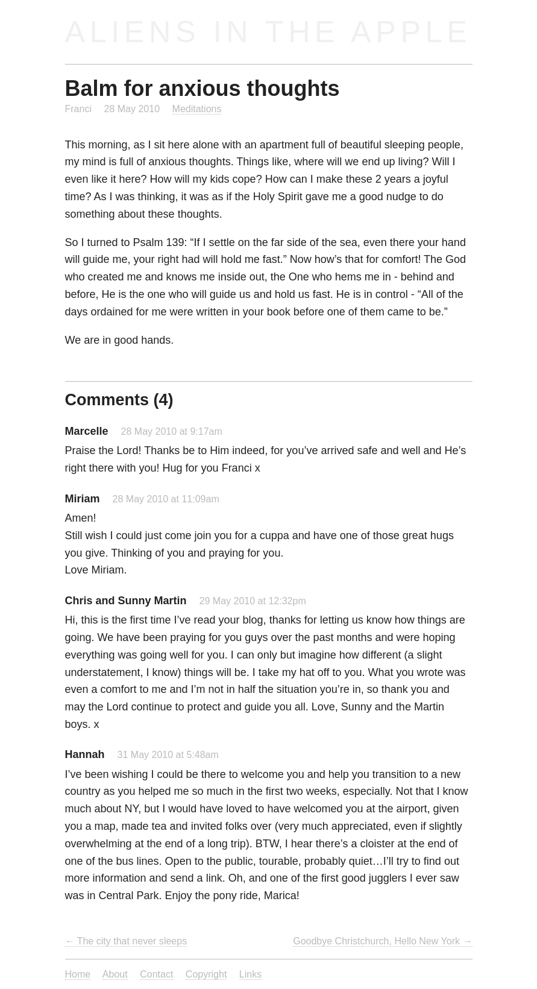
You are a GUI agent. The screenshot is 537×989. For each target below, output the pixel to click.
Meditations (197, 108)
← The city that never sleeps (126, 940)
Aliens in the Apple (268, 31)
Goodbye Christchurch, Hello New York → (382, 940)
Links (250, 973)
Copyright (206, 973)
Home (78, 973)
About (115, 973)
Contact (156, 973)
